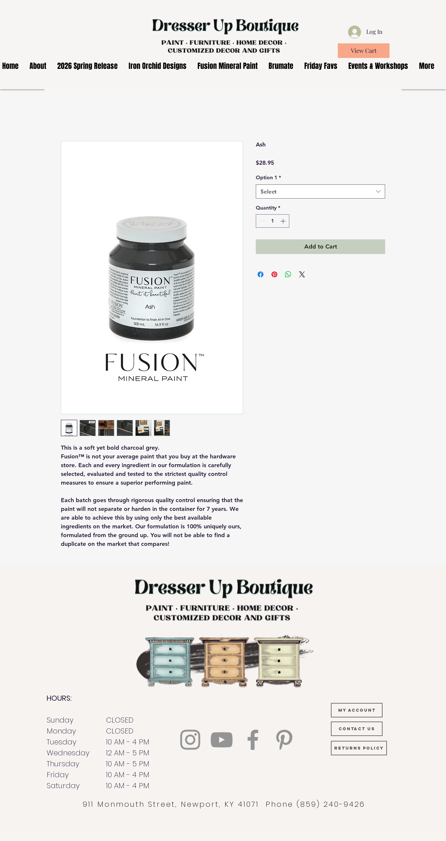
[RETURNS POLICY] (359, 748)
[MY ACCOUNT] (357, 710)
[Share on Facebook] (260, 274)
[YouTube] (221, 739)
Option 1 (268, 177)
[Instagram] (190, 739)
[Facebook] (252, 739)
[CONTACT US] (357, 728)
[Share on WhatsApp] (288, 274)
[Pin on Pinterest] (274, 274)
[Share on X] (302, 274)
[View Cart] (364, 50)
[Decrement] (261, 221)
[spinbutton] (272, 221)
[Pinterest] (284, 739)
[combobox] (320, 191)
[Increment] (283, 221)
